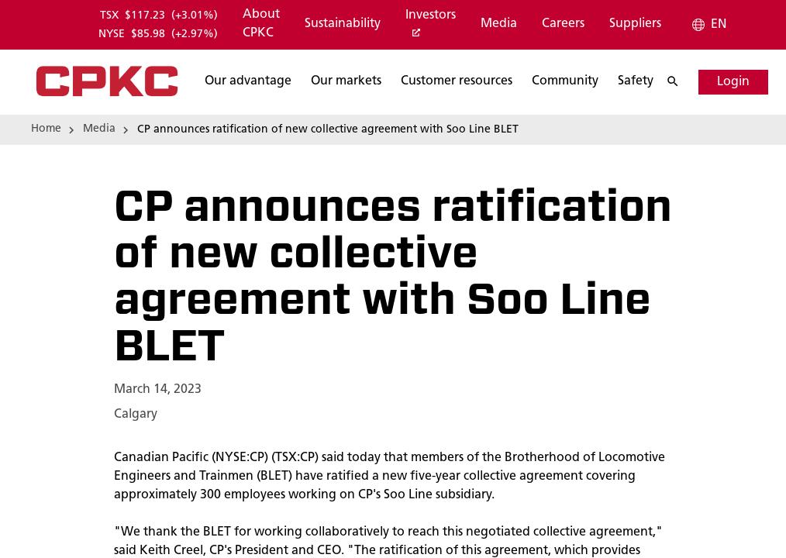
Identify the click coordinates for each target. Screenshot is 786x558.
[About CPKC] (261, 24)
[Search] (667, 82)
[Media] (499, 25)
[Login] (720, 82)
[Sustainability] (343, 25)
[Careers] (563, 25)
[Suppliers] (635, 25)
